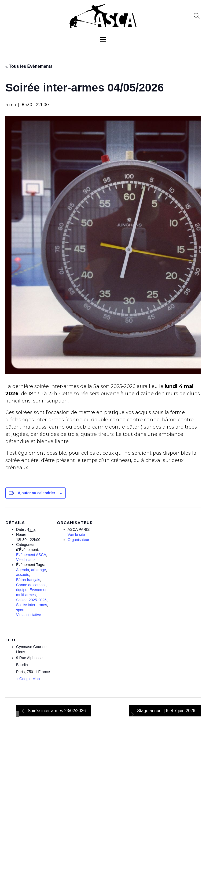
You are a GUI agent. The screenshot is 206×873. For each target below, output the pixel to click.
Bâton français (28, 580)
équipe (21, 590)
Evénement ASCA (31, 555)
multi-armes (26, 595)
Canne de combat (31, 585)
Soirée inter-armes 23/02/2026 (56, 710)
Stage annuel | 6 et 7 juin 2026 (166, 710)
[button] (103, 39)
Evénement (39, 590)
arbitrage (38, 570)
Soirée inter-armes (31, 605)
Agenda (22, 570)
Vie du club (25, 559)
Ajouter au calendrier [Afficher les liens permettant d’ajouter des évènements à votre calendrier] (36, 493)
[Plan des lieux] (85, 661)
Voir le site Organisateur (78, 537)
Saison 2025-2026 (31, 600)
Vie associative (28, 615)
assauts (22, 574)
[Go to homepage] (103, 16)
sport (20, 610)
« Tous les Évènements (29, 66)
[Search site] (197, 16)
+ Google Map (28, 679)
